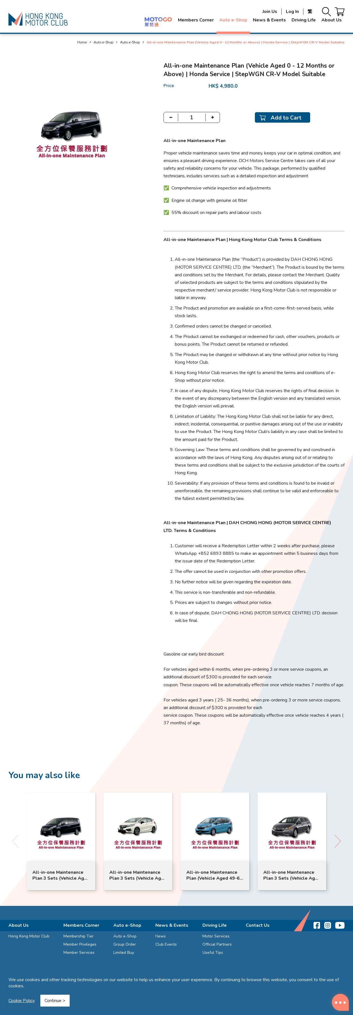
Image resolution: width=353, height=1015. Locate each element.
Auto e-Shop (233, 20)
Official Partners (217, 944)
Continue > (55, 1001)
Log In (292, 11)
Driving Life (304, 20)
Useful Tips (212, 952)
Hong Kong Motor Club (28, 936)
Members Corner (196, 20)
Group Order (124, 944)
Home (82, 42)
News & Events (269, 20)
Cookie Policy (21, 1001)
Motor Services (216, 936)
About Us (331, 20)
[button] (338, 841)
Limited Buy (123, 952)
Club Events (166, 944)
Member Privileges (79, 944)
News (160, 936)
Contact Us (258, 925)
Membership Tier (78, 936)
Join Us (269, 11)
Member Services (78, 952)
